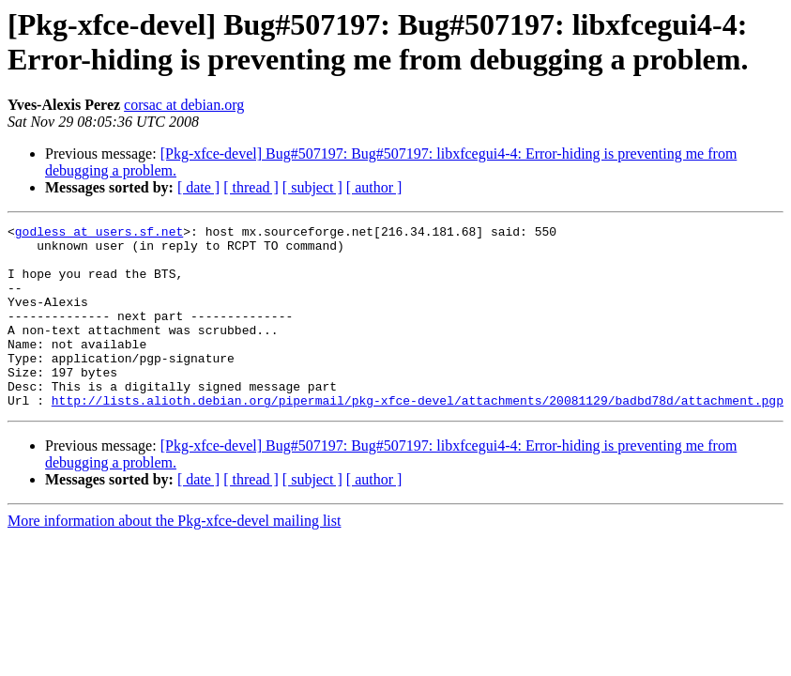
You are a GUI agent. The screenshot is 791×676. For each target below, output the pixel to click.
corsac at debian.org (184, 105)
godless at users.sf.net (99, 233)
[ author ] (374, 187)
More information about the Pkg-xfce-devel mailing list (174, 557)
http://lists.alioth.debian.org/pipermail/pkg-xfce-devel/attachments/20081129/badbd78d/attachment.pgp (417, 436)
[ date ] (198, 187)
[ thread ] (251, 187)
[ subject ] (312, 187)
